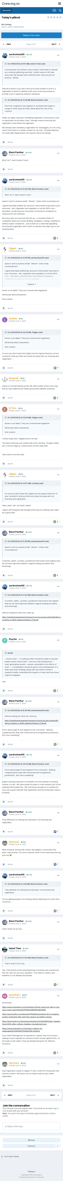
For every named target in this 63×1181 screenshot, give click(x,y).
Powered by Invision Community (31, 1177)
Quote (10, 142)
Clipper (35, 332)
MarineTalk (19, 27)
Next (54, 44)
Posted (17, 57)
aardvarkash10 (16, 54)
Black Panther (37, 100)
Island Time (35, 64)
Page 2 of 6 (31, 44)
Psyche (13, 639)
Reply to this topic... (14, 1126)
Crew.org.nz (11, 3)
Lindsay (7, 24)
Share (31, 1140)
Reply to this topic (31, 35)
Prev (9, 44)
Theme (31, 1171)
